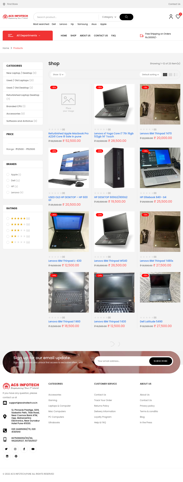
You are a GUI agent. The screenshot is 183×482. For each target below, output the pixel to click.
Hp (72, 24)
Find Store (10, 4)
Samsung (83, 24)
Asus (94, 24)
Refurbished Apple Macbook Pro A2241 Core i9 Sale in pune (68, 135)
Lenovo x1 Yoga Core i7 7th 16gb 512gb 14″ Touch (113, 135)
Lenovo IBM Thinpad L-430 (64, 261)
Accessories (15, 113)
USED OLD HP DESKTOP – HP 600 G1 (68, 198)
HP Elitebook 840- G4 (153, 197)
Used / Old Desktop (19, 87)
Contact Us (174, 4)
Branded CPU (16, 106)
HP (14, 186)
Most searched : (41, 24)
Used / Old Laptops (20, 80)
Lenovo (63, 24)
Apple (103, 24)
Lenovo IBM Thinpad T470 (156, 133)
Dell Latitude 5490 (151, 321)
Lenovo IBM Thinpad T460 (64, 321)
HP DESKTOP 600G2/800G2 (110, 197)
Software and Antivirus (21, 121)
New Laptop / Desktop (21, 73)
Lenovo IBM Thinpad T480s (156, 261)
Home (6, 48)
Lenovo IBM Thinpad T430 (110, 321)
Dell (54, 24)
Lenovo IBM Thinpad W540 (110, 261)
